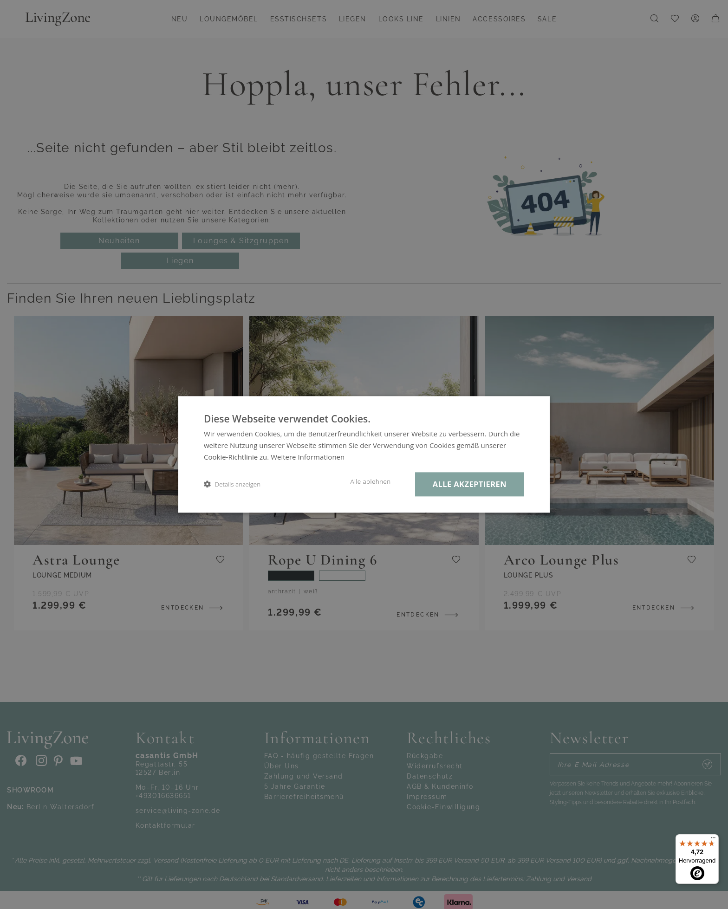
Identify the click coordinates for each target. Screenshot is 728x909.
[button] (232, 484)
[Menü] (713, 839)
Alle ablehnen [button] (370, 481)
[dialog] (364, 454)
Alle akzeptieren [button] (470, 484)
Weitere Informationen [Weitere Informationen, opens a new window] (307, 456)
